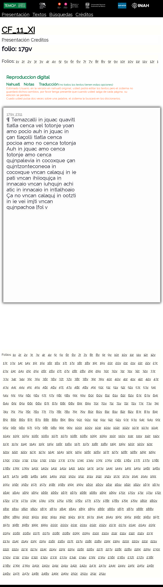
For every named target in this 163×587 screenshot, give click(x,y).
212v (140, 533)
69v (88, 403)
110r (113, 436)
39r (93, 379)
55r (13, 395)
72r (126, 403)
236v (121, 557)
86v (22, 419)
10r (122, 61)
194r (100, 517)
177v (97, 500)
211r (114, 533)
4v (54, 61)
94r (142, 419)
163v (156, 484)
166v (54, 492)
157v (43, 484)
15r (35, 363)
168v (93, 492)
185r (82, 509)
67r (46, 403)
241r (55, 565)
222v (15, 549)
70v (104, 403)
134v (90, 460)
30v (114, 371)
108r (73, 436)
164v (16, 492)
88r (46, 419)
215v (42, 541)
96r (13, 427)
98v (54, 427)
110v (121, 436)
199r (35, 525)
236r (111, 557)
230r (156, 549)
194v (109, 517)
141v (63, 468)
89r (63, 419)
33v (6, 379)
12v (153, 354)
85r (5, 419)
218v (98, 541)
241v (64, 565)
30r (106, 371)
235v (101, 557)
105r (16, 436)
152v (107, 476)
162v (136, 484)
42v (148, 379)
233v (63, 557)
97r (29, 427)
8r (97, 61)
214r (15, 541)
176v (78, 500)
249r (55, 573)
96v (22, 427)
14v (27, 363)
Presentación (15, 14)
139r (16, 468)
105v (25, 436)
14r (20, 363)
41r (125, 379)
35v (37, 379)
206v (27, 533)
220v (135, 541)
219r (107, 541)
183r (43, 509)
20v (118, 363)
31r (122, 371)
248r (35, 573)
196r (137, 517)
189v (16, 517)
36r (45, 379)
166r (44, 492)
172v (6, 500)
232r (34, 557)
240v (46, 565)
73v (149, 403)
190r (25, 517)
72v (133, 403)
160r (89, 484)
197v (6, 525)
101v (107, 427)
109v (103, 436)
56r (28, 395)
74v (5, 411)
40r (109, 379)
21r (125, 363)
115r (41, 444)
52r (123, 387)
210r (96, 533)
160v (99, 484)
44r (13, 387)
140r (35, 468)
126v (97, 452)
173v (24, 500)
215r (34, 541)
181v (15, 509)
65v (22, 403)
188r (139, 509)
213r (150, 533)
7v (91, 61)
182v (33, 509)
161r (109, 484)
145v (137, 468)
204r (132, 525)
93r (126, 419)
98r (45, 427)
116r (59, 444)
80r (91, 411)
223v (33, 549)
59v (83, 395)
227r (100, 549)
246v (6, 573)
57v (51, 395)
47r (61, 387)
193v (90, 517)
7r (84, 61)
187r (120, 509)
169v (112, 492)
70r (96, 403)
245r (131, 565)
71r (111, 403)
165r (25, 492)
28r (74, 371)
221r (145, 541)
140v (44, 468)
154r (135, 476)
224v (52, 549)
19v (102, 363)
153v (125, 476)
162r (127, 484)
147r (6, 476)
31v (129, 371)
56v (36, 395)
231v (25, 557)
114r (24, 444)
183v (53, 509)
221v (153, 541)
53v (145, 387)
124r (51, 452)
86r (13, 419)
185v (91, 509)
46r (45, 387)
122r (15, 452)
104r (154, 427)
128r (124, 452)
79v (82, 411)
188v (150, 509)
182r (24, 509)
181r (6, 509)
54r (153, 387)
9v (116, 61)
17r (65, 363)
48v (85, 387)
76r (28, 411)
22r (140, 363)
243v (102, 565)
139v (25, 468)
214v (24, 541)
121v (6, 452)
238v (6, 565)
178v (115, 500)
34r (13, 379)
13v (12, 363)
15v (42, 363)
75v (20, 411)
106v (45, 436)
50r (100, 387)
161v (118, 484)
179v (134, 500)
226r (80, 549)
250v (84, 573)
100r (78, 427)
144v (118, 468)
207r (36, 533)
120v (140, 444)
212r (132, 533)
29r (90, 371)
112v (156, 436)
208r (56, 533)
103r (135, 427)
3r (35, 61)
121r (150, 444)
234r (72, 557)
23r (155, 363)
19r (95, 363)
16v (57, 363)
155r (153, 476)
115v (50, 444)
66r (30, 403)
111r (130, 436)
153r (116, 476)
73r (141, 403)
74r (156, 403)
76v (36, 411)
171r (141, 492)
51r (108, 387)
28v (83, 371)
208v (66, 533)
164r (6, 492)
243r (92, 565)
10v (130, 61)
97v (37, 427)
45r (29, 387)
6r (72, 61)
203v (122, 525)
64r (155, 395)
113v (15, 444)
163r (146, 484)
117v (86, 444)
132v (52, 460)
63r (139, 395)
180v (153, 500)
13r (5, 363)
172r (158, 492)
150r (63, 476)
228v (128, 549)
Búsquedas (61, 14)
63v (147, 395)
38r (77, 379)
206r (16, 533)
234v (82, 557)
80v (99, 411)
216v (61, 541)
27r (59, 371)
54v (5, 395)
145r (128, 468)
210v (105, 533)
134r (80, 460)
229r (137, 549)
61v (115, 395)
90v (88, 419)
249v (65, 573)
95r (157, 419)
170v (131, 492)
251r (93, 573)
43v (6, 387)
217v (79, 541)
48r (77, 387)
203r (112, 525)
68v (71, 403)
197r (156, 517)
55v (20, 395)
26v (52, 371)
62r (123, 395)
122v (24, 452)
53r (138, 387)
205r (152, 525)
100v (88, 427)
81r (107, 411)
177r (88, 500)
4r (47, 61)
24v (21, 371)
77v (51, 411)
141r (54, 468)
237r (131, 557)
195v (127, 517)
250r (74, 573)
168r (83, 492)
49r (93, 387)
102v (125, 427)
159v (80, 484)
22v (147, 363)
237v (140, 557)
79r (74, 411)
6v (79, 61)
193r (81, 517)
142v (81, 468)
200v (64, 525)
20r (110, 363)
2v (29, 61)
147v (15, 476)
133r (62, 460)
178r (106, 500)
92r (110, 419)
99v (69, 427)
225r (62, 549)
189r (6, 517)
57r (44, 395)
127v (115, 452)
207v (46, 533)
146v (156, 468)
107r (54, 436)
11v (144, 61)
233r (53, 557)
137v (146, 460)
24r (13, 371)
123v (42, 452)
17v (72, 363)
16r (49, 363)
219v (116, 541)
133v (71, 460)
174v (42, 500)
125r (69, 452)
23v (5, 371)
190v (35, 517)
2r (23, 61)
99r (61, 427)
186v (111, 509)
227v (109, 549)
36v (53, 379)
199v (44, 525)
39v (101, 379)
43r (156, 379)
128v (133, 452)
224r (43, 549)
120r (131, 444)
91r (95, 419)
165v (34, 492)
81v (115, 411)
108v (83, 436)
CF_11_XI (18, 30)
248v (45, 573)
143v (99, 468)
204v (142, 525)
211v (123, 533)
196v (147, 517)
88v (55, 419)
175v (60, 500)
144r (109, 468)
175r (51, 500)
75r (13, 411)
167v (73, 492)
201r (74, 525)
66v (38, 403)
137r (137, 460)
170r (122, 492)
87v (38, 419)
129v (152, 452)
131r (25, 460)
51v (115, 387)
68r (63, 403)
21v (132, 363)
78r (58, 411)
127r (106, 452)
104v (6, 436)
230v (6, 557)
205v (6, 533)
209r (76, 533)
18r (79, 363)
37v (69, 379)
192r (63, 517)
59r (75, 395)
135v (108, 460)
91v (102, 419)
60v (99, 395)
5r (60, 61)
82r (122, 411)
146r (146, 468)
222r (6, 549)
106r (35, 436)
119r (113, 444)
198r (15, 525)
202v (102, 525)
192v (71, 517)
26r (43, 371)
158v (61, 484)
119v (122, 444)
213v (6, 541)
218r (88, 541)
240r (35, 565)
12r (152, 61)
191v (53, 517)
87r (30, 419)
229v (147, 549)
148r (24, 476)
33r (152, 371)
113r (6, 444)
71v (118, 403)
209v (86, 533)
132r (43, 460)
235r (92, 557)
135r (99, 460)
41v (132, 379)
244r (112, 565)
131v (34, 460)
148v (34, 476)
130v (16, 460)
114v (32, 444)
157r (34, 484)
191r (45, 517)
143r (90, 468)
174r (33, 500)
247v (25, 573)
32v (145, 371)
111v (139, 436)
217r (70, 541)
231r (16, 557)
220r (125, 541)
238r (150, 557)
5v (66, 61)
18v (87, 363)
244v (121, 565)
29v (98, 371)
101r (98, 427)
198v (25, 525)
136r (117, 460)
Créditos (84, 14)
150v (72, 476)
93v (134, 419)
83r (138, 411)
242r (73, 565)
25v (36, 371)
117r (77, 444)
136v (127, 460)
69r (79, 403)
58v (67, 395)
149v (53, 476)
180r (143, 500)
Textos (39, 14)
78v (67, 411)
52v (130, 387)
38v (85, 379)
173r (15, 500)
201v (83, 525)
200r (54, 525)
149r (44, 476)
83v (147, 411)
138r (155, 460)
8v (103, 61)
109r (93, 436)
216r (52, 541)
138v (6, 468)
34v (22, 379)
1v (17, 61)
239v (26, 565)
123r (33, 452)
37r (61, 379)
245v (140, 565)
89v (71, 419)
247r (16, 573)
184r (63, 509)
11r (138, 61)
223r (24, 549)
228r (118, 549)
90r (79, 419)
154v (144, 476)
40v (117, 379)
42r (140, 379)
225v (71, 549)
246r (150, 565)
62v (131, 395)
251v (102, 573)
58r (59, 395)
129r (143, 452)
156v (24, 484)
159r (71, 484)
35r (29, 379)
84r (155, 411)
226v (90, 549)
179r (125, 500)
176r (69, 500)
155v (6, 484)
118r (95, 444)
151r (81, 476)
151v (90, 476)
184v (72, 509)
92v (118, 419)
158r (52, 484)
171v (149, 492)
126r (87, 452)
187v (130, 509)
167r (64, 492)
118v (104, 444)
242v (83, 565)
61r (107, 395)
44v (22, 387)
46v (53, 387)
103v (145, 427)
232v (44, 557)
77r (44, 411)
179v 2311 (14, 114)
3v (41, 61)
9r (109, 61)
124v (60, 452)
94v (150, 419)
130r (6, 460)
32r (137, 371)
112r (148, 436)
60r (91, 395)
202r (93, 525)
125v (78, 452)
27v (66, 371)
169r (103, 492)
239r (16, 565)
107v (64, 436)
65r (14, 403)
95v (5, 427)
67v (55, 403)
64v (6, 403)
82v (130, 411)
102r (116, 427)
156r (15, 484)
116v (68, 444)
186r (101, 509)
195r (118, 517)
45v (37, 387)
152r (99, 476)
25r (28, 371)
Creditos (40, 39)
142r (72, 468)
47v (69, 387)
